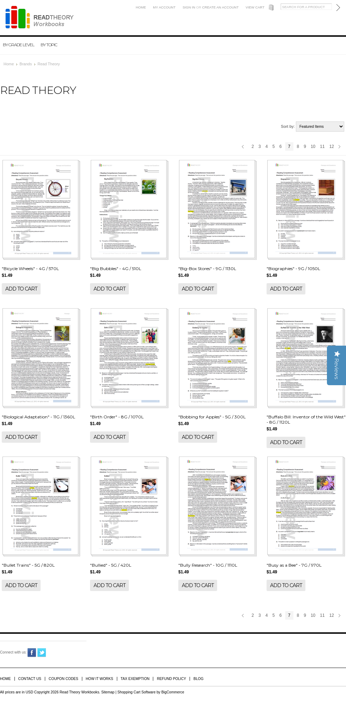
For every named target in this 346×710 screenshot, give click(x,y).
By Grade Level (18, 44)
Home (141, 7)
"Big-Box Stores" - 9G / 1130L (207, 268)
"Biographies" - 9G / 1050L (293, 268)
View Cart (255, 7)
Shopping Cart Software (136, 692)
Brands (25, 64)
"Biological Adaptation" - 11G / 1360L (38, 416)
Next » (340, 147)
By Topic (49, 44)
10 (313, 146)
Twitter (41, 652)
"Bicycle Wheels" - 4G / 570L (30, 268)
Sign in (189, 7)
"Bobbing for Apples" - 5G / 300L (212, 416)
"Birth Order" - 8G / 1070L (117, 416)
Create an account (220, 7)
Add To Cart (21, 289)
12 (331, 146)
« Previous (244, 147)
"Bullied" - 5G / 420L (110, 565)
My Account (164, 7)
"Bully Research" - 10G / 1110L (207, 565)
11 (322, 146)
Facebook (32, 652)
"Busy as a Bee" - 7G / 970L (294, 565)
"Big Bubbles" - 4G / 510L (115, 268)
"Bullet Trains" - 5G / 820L (28, 565)
